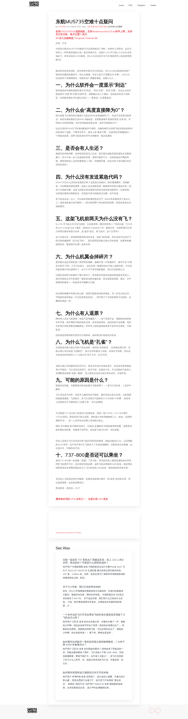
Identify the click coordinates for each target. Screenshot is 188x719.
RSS (130, 5)
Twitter (153, 5)
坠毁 (101, 26)
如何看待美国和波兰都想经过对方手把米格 (85, 672)
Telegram (141, 5)
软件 (97, 26)
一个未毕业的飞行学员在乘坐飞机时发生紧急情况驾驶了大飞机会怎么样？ (94, 616)
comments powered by (68, 532)
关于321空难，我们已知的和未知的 (82, 586)
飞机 (89, 26)
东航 (105, 26)
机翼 (93, 26)
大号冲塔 (61, 26)
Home (121, 5)
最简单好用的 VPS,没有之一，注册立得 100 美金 (82, 498)
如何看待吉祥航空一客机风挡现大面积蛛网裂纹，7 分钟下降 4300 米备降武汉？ (94, 643)
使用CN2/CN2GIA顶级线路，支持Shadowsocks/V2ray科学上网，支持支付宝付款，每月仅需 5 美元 (94, 33)
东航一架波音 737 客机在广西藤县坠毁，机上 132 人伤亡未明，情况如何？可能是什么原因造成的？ (93, 561)
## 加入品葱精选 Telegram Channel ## (76, 38)
